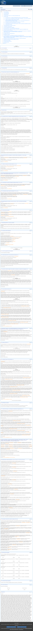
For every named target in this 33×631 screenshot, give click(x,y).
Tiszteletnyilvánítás (6, 14)
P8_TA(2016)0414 (9, 188)
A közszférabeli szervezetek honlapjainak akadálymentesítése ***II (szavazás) (14, 21)
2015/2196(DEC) (20, 448)
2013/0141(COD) (25, 194)
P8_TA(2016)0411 (5, 161)
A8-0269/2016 (23, 185)
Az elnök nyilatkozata (6, 12)
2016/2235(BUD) (3, 176)
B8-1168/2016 (18, 390)
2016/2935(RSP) (3, 361)
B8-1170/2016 (15, 393)
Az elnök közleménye (6, 13)
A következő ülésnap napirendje (8, 41)
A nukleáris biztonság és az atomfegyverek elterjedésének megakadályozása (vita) (14, 35)
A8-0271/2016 (7, 443)
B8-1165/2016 (14, 320)
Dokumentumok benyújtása (7, 40)
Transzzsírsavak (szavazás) (8, 24)
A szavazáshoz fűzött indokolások (8, 26)
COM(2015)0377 (3, 446)
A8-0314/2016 (17, 176)
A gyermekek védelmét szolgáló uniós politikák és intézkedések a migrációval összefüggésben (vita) (16, 29)
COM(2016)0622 (25, 175)
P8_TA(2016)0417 (5, 220)
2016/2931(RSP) (19, 165)
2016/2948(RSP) (5, 331)
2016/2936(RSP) (15, 420)
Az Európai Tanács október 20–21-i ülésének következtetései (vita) (12, 15)
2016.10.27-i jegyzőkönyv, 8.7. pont (7, 437)
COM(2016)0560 (23, 522)
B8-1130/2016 (23, 430)
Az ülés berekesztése (6, 42)
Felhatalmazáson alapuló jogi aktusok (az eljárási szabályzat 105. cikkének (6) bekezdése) (15, 38)
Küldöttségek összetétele (7, 34)
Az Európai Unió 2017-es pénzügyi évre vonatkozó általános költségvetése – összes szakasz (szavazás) (18, 18)
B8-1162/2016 (10, 379)
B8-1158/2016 (29, 377)
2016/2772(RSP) (28, 73)
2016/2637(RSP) (3, 215)
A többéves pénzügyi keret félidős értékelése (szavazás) (12, 19)
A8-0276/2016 (30, 446)
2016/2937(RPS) (9, 549)
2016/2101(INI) (26, 203)
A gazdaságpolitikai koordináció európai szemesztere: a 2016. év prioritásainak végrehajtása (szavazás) (18, 23)
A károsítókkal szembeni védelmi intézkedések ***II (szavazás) (12, 22)
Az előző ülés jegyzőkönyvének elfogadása (9, 27)
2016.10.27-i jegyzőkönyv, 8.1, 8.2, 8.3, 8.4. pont (9, 457)
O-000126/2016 (9, 270)
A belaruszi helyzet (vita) (7, 32)
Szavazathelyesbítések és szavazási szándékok (9, 25)
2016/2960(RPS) (17, 536)
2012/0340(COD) (3, 185)
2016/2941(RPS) (6, 528)
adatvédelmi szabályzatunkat (28, 629)
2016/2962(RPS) (28, 522)
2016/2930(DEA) (11, 507)
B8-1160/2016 (9, 307)
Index (1, 7)
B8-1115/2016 (7, 216)
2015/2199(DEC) (11, 446)
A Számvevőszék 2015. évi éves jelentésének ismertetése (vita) (11, 28)
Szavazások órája (6, 16)
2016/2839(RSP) (16, 256)
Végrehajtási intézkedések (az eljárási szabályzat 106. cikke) (11, 39)
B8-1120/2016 (18, 420)
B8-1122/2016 (23, 423)
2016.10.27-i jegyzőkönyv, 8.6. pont (7, 399)
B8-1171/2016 (28, 395)
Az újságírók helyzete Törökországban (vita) (9, 33)
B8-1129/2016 (15, 428)
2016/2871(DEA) (18, 499)
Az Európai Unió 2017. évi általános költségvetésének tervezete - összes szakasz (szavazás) (16, 17)
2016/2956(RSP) (3, 291)
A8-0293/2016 (13, 241)
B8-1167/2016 (15, 386)
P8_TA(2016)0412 (5, 170)
